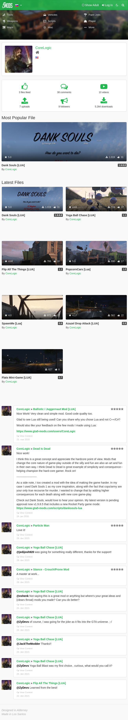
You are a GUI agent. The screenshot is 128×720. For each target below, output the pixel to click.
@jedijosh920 (25, 552)
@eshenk (22, 595)
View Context (25, 436)
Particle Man (41, 525)
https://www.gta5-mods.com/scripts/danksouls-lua (49, 508)
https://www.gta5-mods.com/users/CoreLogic (46, 431)
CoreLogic (43, 48)
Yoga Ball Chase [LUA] (48, 547)
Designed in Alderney (15, 710)
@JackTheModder (28, 643)
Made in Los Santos (14, 714)
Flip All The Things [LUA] (49, 683)
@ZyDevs (22, 621)
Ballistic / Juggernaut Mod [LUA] (54, 409)
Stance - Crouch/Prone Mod (51, 569)
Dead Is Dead (41, 448)
